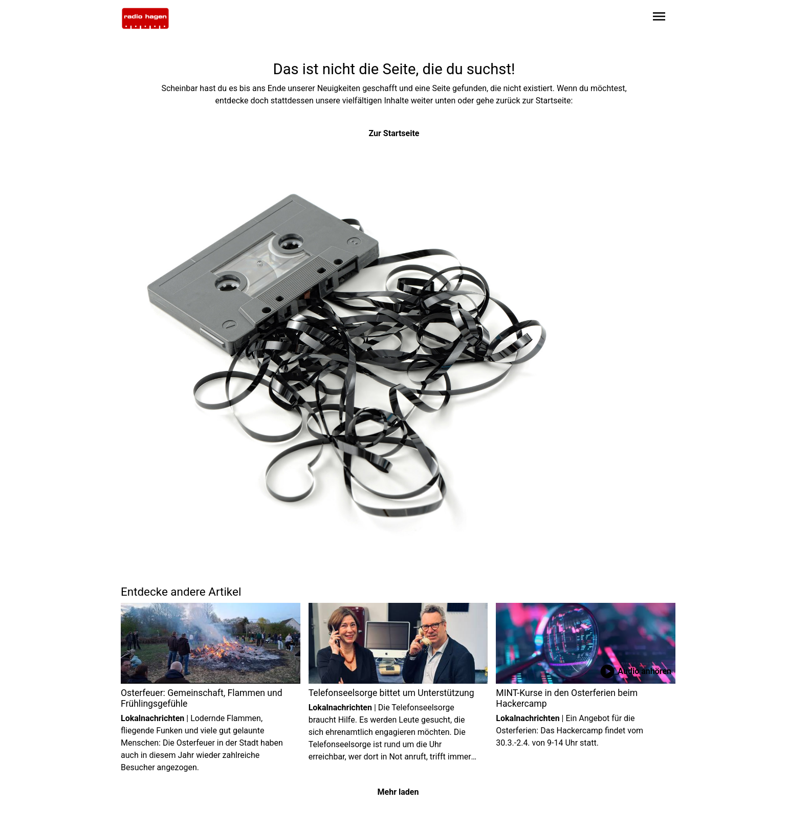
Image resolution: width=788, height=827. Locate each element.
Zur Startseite (394, 133)
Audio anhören (635, 671)
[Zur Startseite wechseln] (145, 18)
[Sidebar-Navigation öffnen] (659, 18)
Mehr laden (398, 792)
